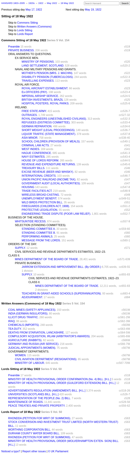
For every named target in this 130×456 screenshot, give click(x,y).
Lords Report (25, 34)
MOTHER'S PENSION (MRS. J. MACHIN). (47, 73)
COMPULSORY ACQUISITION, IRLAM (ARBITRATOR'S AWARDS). (49, 336)
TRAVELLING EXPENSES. (38, 80)
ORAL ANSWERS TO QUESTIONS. (30, 54)
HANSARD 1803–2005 (13, 3)
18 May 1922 (67, 3)
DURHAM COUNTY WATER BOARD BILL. (34, 433)
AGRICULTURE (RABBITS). (25, 340)
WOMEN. (20, 355)
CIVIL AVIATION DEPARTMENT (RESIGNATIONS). (46, 359)
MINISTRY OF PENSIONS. (38, 61)
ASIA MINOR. (30, 137)
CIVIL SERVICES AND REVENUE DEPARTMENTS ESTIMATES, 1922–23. (60, 251)
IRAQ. (12, 321)
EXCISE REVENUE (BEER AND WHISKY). (48, 171)
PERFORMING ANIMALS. (37, 236)
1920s (31, 3)
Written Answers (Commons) (34, 26)
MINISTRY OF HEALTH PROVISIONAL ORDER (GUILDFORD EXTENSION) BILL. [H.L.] (61, 382)
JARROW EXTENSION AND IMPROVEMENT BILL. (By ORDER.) (61, 266)
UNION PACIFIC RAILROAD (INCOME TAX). (49, 179)
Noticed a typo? (10, 451)
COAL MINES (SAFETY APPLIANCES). (32, 309)
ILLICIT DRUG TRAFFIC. (23, 317)
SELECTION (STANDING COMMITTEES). (40, 225)
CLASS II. (14, 255)
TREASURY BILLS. (33, 168)
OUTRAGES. (30, 115)
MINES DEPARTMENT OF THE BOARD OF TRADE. (47, 259)
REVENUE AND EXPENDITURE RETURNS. (49, 164)
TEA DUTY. (15, 328)
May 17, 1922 (34, 9)
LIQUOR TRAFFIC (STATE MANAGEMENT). (49, 134)
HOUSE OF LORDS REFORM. (40, 160)
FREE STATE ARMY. (34, 111)
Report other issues (34, 451)
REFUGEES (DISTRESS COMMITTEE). (46, 122)
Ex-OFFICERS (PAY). (35, 92)
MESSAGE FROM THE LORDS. (41, 240)
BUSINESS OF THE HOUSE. (26, 217)
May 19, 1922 (93, 9)
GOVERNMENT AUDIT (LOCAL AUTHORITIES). (51, 183)
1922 (41, 3)
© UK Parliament (58, 451)
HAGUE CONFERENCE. (37, 153)
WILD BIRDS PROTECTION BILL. (42, 202)
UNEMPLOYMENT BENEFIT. (39, 198)
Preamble (14, 46)
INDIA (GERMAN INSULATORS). (28, 313)
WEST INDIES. (31, 149)
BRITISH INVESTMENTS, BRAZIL (42, 99)
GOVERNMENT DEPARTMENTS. (28, 351)
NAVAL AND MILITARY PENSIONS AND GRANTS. (45, 69)
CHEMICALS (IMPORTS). (24, 324)
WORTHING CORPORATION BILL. (29, 429)
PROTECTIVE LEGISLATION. (40, 209)
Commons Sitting (27, 22)
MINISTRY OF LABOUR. (30, 362)
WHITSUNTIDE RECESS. (30, 221)
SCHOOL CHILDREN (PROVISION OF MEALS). (51, 141)
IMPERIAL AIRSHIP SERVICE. (40, 96)
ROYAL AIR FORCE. (27, 84)
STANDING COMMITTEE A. (39, 228)
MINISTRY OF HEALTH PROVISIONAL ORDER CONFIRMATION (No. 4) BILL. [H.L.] (59, 379)
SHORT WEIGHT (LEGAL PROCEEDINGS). (48, 130)
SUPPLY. (20, 247)
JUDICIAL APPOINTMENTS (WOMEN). (32, 347)
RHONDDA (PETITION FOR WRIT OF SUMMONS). (39, 418)
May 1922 (52, 3)
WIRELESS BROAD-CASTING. (41, 194)
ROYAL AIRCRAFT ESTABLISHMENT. (45, 88)
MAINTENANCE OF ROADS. (26, 402)
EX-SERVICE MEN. (27, 58)
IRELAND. (21, 107)
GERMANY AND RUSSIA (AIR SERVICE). (33, 343)
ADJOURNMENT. (32, 297)
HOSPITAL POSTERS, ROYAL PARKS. (45, 103)
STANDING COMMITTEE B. (39, 232)
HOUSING (28, 187)
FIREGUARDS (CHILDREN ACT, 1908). (46, 206)
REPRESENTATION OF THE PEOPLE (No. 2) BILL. (39, 398)
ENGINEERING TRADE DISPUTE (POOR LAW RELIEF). (56, 213)
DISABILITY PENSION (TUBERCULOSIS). (47, 77)
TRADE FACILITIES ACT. (37, 190)
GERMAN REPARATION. (37, 126)
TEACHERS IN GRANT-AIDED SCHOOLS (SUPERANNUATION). (62, 293)
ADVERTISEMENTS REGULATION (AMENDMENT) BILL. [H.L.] (46, 390)
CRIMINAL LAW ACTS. (36, 145)
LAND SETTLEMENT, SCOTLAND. (43, 65)
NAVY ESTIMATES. (33, 156)
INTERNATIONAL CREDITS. (39, 175)
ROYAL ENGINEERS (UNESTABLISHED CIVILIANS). (54, 118)
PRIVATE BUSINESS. (21, 50)
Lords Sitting (24, 30)
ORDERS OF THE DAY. (22, 244)
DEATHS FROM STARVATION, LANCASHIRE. (36, 332)
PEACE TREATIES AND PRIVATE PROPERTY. (36, 405)
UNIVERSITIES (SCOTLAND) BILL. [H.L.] (33, 394)
